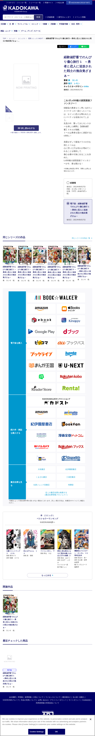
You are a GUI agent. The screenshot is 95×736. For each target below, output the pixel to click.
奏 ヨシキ (73, 80)
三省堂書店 (70, 477)
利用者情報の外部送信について (47, 698)
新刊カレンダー (64, 17)
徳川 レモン (74, 83)
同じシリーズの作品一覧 (81, 238)
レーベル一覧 (36, 3)
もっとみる (46, 570)
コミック (36, 24)
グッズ (29, 31)
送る (85, 46)
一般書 (45, 24)
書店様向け (66, 692)
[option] (10, 608)
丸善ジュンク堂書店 (41, 485)
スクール (37, 31)
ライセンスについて (52, 692)
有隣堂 (71, 485)
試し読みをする (26, 128)
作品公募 (60, 3)
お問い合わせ (43, 695)
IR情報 (20, 692)
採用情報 (28, 692)
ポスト (63, 46)
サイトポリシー (74, 695)
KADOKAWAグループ (11, 695)
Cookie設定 (86, 695)
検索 (38, 17)
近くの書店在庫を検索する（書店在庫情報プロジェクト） (56, 493)
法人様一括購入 (78, 692)
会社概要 (12, 692)
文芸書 (4, 24)
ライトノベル (23, 24)
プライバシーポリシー (58, 695)
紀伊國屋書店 (71, 469)
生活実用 (76, 24)
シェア (74, 46)
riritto (86, 86)
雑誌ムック (7, 31)
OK (56, 732)
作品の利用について (28, 695)
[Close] (91, 719)
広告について (38, 692)
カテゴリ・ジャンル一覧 (17, 3)
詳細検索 (49, 17)
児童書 (54, 24)
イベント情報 (79, 17)
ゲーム (23, 31)
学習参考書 (64, 24)
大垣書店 (41, 469)
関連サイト (49, 3)
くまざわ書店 (41, 477)
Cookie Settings (37, 732)
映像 (17, 31)
